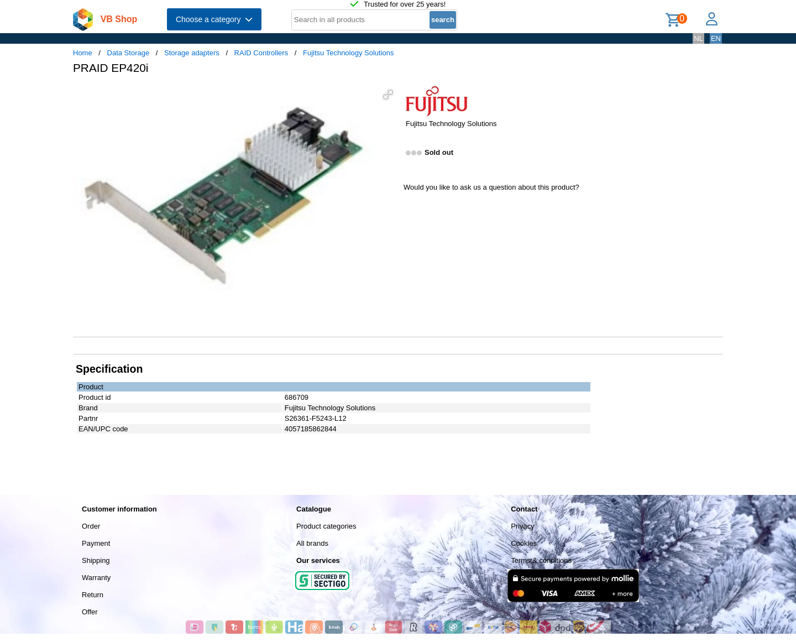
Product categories (326, 526)
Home (82, 53)
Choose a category (214, 19)
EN (716, 38)
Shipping (96, 560)
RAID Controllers (261, 53)
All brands (312, 543)
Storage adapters (191, 53)
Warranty (96, 577)
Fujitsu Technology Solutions (348, 53)
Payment (96, 543)
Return (92, 595)
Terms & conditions (541, 560)
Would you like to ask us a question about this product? (491, 187)
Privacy (523, 526)
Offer (90, 612)
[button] (388, 94)
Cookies (524, 543)
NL (698, 38)
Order (91, 526)
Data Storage (128, 53)
